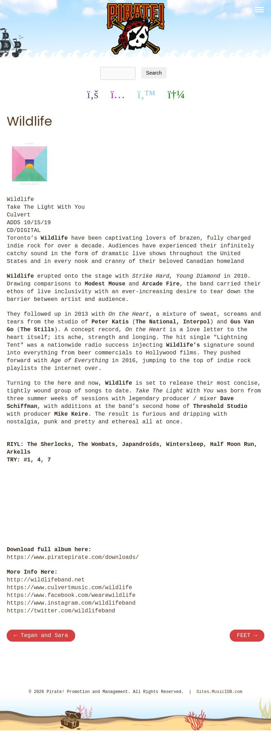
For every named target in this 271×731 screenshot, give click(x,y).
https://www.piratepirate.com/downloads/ (73, 557)
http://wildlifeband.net (46, 579)
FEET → (247, 635)
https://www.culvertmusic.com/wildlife (69, 587)
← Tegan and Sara (41, 635)
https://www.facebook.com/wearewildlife (71, 595)
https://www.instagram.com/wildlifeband (71, 602)
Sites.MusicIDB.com (219, 692)
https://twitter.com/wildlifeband (61, 610)
